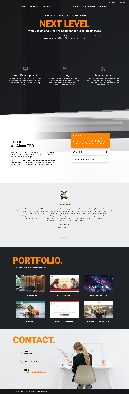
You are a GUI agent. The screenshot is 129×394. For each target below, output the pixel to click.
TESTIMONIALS (88, 7)
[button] (62, 237)
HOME (24, 7)
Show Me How (62, 47)
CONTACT (102, 7)
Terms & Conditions (41, 391)
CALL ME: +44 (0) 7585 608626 (115, 2)
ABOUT (75, 7)
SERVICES (35, 7)
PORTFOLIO (48, 7)
